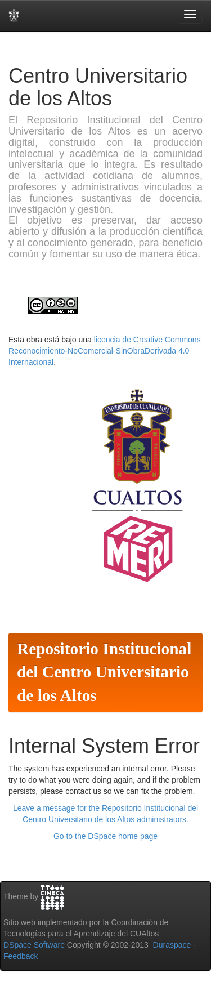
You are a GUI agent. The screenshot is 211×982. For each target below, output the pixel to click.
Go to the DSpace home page (105, 836)
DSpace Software (34, 944)
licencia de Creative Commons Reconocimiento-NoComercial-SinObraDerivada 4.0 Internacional (104, 351)
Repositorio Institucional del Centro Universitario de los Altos (104, 672)
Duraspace (172, 944)
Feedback (20, 956)
